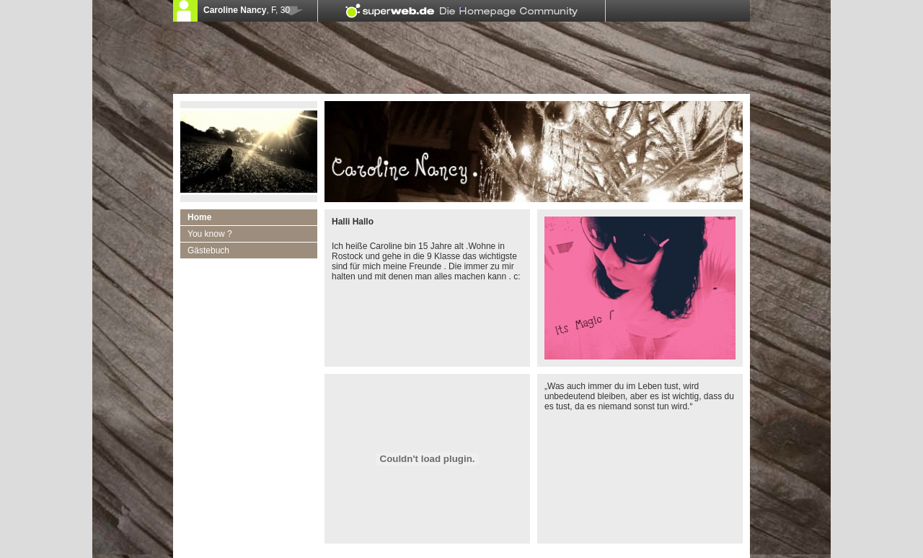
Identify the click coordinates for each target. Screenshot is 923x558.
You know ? (209, 234)
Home (199, 217)
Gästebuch (208, 250)
